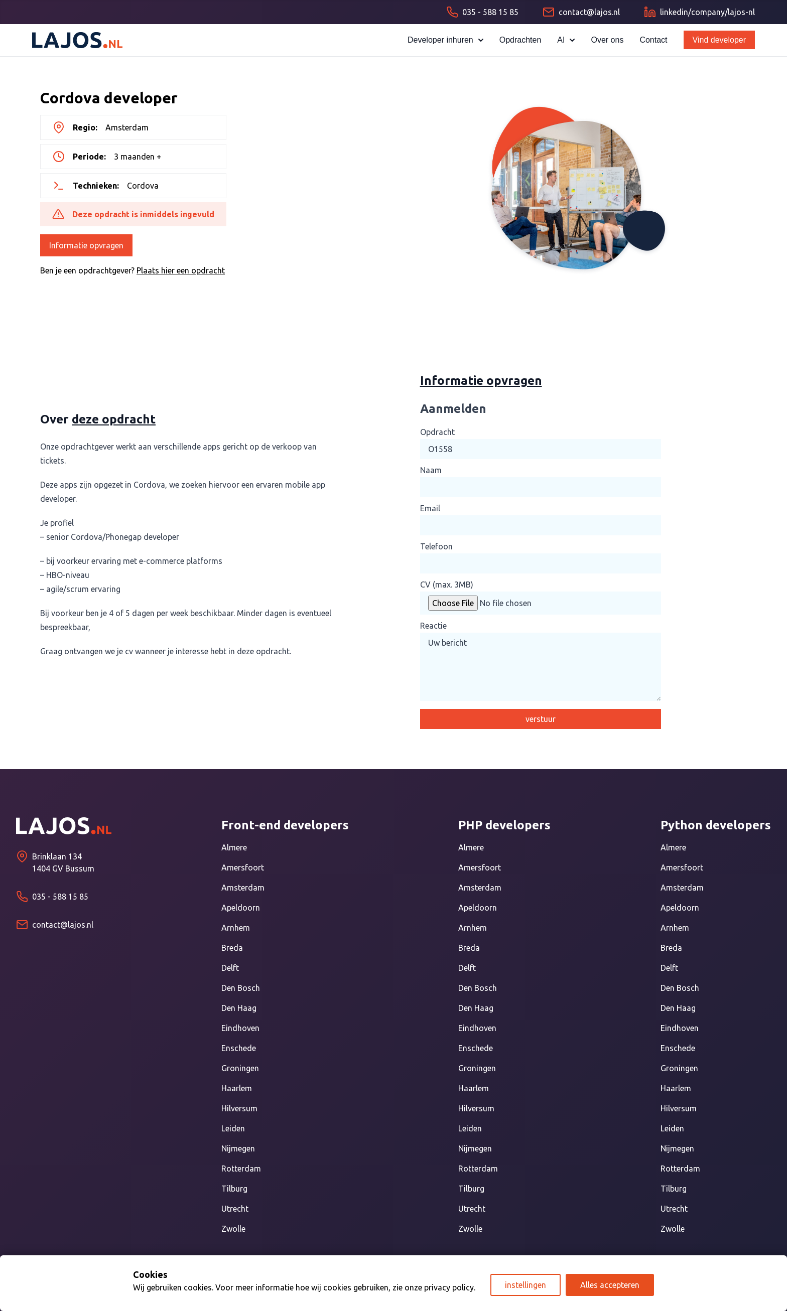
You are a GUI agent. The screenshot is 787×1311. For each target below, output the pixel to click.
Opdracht (437, 431)
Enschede (238, 1048)
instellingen (525, 1284)
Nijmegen (238, 1148)
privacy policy (449, 1287)
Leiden (233, 1128)
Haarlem (236, 1088)
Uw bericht (540, 667)
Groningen (240, 1068)
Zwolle (233, 1228)
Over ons (607, 40)
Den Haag (238, 1007)
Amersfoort (242, 867)
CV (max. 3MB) (446, 584)
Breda (232, 947)
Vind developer (719, 40)
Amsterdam (243, 887)
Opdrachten (520, 40)
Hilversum (239, 1108)
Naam (431, 470)
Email (430, 508)
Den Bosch (240, 987)
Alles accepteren (609, 1284)
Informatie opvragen (86, 245)
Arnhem (235, 927)
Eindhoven (240, 1028)
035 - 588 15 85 (60, 896)
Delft (230, 967)
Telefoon (436, 546)
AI (566, 40)
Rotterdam (241, 1168)
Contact (653, 40)
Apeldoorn (240, 907)
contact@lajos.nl (62, 924)
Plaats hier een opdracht (181, 270)
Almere (234, 847)
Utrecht (234, 1208)
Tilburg (234, 1188)
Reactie (433, 625)
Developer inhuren (445, 40)
